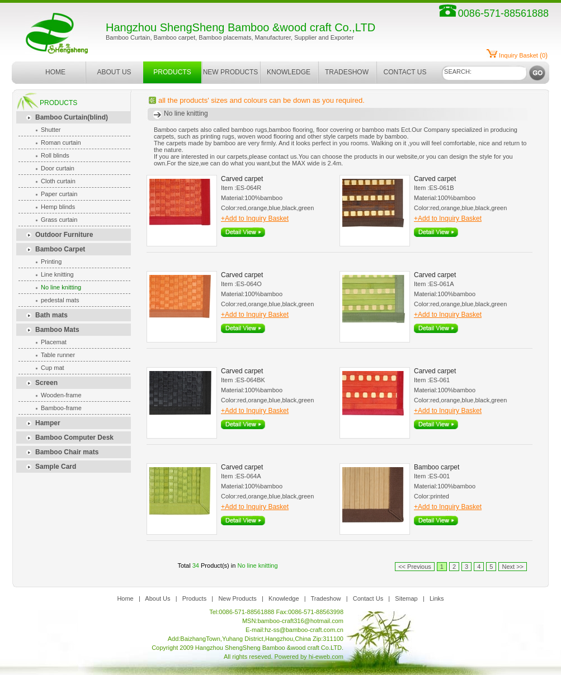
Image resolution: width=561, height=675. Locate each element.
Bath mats (51, 315)
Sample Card (55, 466)
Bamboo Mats (57, 330)
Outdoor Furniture (64, 235)
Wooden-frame (61, 395)
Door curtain (57, 168)
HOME (55, 72)
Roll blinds (55, 155)
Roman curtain (61, 142)
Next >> (513, 566)
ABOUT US (114, 72)
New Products (237, 598)
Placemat (54, 342)
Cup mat (52, 367)
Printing (51, 261)
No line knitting (61, 287)
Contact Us (368, 598)
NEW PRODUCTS (230, 72)
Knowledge (283, 598)
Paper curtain (59, 194)
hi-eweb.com (326, 656)
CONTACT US (405, 72)
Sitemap (406, 598)
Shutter (50, 129)
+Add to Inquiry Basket (255, 218)
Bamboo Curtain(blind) (71, 117)
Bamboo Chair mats (66, 452)
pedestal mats (60, 300)
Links (437, 598)
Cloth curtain (58, 181)
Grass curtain (59, 219)
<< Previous (414, 566)
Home (125, 598)
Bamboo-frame (61, 408)
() (523, 55)
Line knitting (57, 274)
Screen (46, 383)
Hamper (47, 423)
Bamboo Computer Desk (74, 437)
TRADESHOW (347, 72)
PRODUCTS (172, 72)
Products (194, 598)
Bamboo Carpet (60, 249)
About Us (157, 598)
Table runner (58, 354)
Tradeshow (326, 598)
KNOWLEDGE (288, 72)
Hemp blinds (58, 206)
